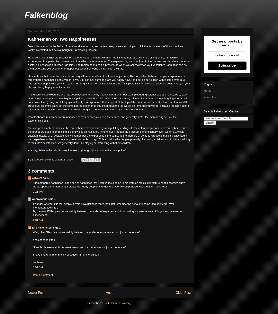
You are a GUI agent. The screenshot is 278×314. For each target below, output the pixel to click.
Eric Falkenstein (42, 227)
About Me (210, 97)
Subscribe (227, 65)
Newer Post (36, 292)
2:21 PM (38, 191)
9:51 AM (38, 267)
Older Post (183, 292)
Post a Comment (43, 274)
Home (110, 292)
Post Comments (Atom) (117, 303)
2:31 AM (38, 220)
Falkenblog (46, 15)
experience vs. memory (86, 57)
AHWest (37, 177)
